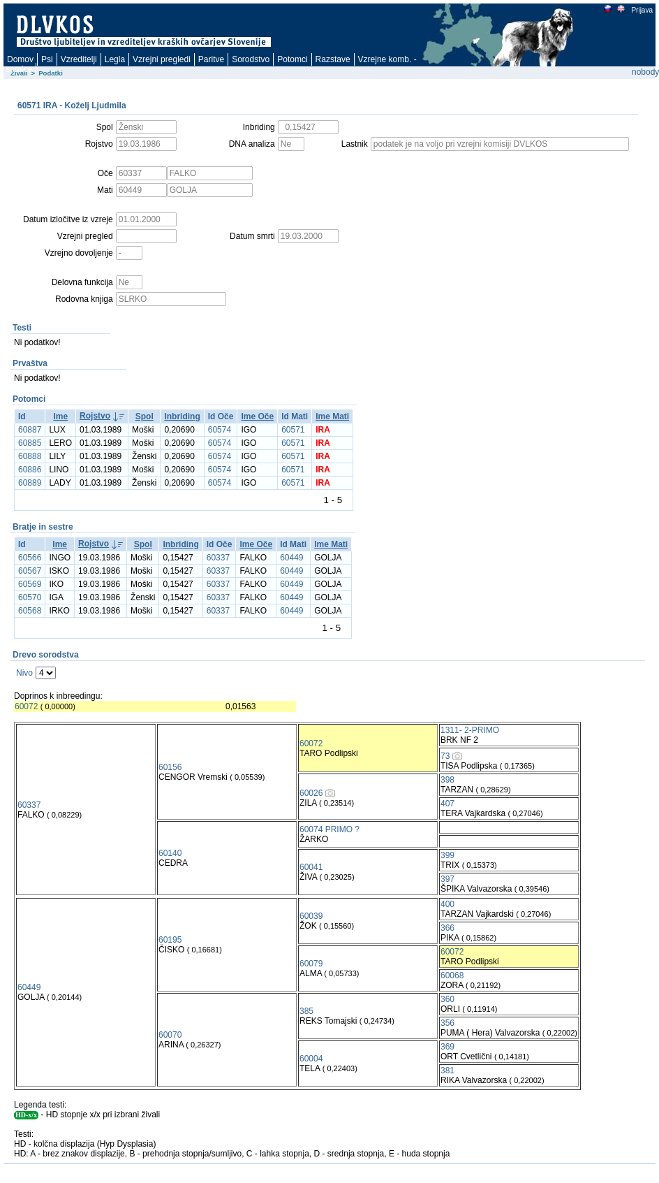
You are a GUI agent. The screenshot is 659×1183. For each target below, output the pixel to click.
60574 (219, 430)
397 (447, 879)
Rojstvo (95, 416)
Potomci (292, 59)
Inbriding (182, 416)
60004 (311, 1059)
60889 (29, 483)
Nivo (24, 673)
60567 (29, 571)
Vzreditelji (79, 59)
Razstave (333, 59)
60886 (29, 469)
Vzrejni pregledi (162, 59)
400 (447, 904)
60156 (170, 767)
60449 (291, 558)
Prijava (641, 10)
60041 (311, 867)
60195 (170, 940)
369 (447, 1047)
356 (447, 1023)
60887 (29, 430)
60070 (170, 1035)
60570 (29, 597)
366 (447, 928)
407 (447, 803)
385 (306, 1011)
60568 (29, 611)
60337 (218, 558)
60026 (311, 793)
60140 (170, 853)
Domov (20, 59)
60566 (29, 558)
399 (447, 855)
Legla (115, 59)
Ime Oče (257, 416)
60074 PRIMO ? (329, 829)
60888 (29, 456)
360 (447, 999)
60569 (29, 584)
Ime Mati (332, 416)
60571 (292, 430)
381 (447, 1070)
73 (445, 756)
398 (447, 780)
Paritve (211, 59)
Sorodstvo (250, 59)
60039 (311, 916)
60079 (311, 963)
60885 (29, 443)
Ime (60, 416)
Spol (144, 416)
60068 (452, 975)
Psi (47, 59)
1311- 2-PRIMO (469, 730)
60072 (26, 706)
